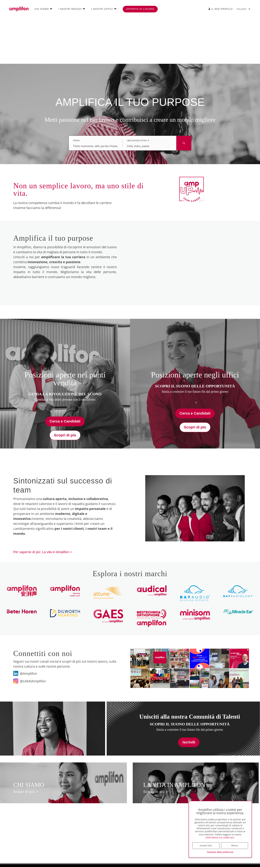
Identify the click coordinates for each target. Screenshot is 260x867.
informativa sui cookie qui (219, 837)
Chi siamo (41, 9)
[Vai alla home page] (19, 9)
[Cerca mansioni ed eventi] (183, 143)
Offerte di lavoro (140, 9)
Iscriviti (188, 742)
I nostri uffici (102, 9)
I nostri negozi (70, 9)
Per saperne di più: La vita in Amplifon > (42, 552)
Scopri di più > (25, 791)
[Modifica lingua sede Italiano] (244, 9)
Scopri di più (65, 435)
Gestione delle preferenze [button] (220, 852)
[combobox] (95, 146)
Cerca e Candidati (65, 421)
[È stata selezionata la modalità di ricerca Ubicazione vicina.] (138, 140)
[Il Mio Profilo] (220, 9)
